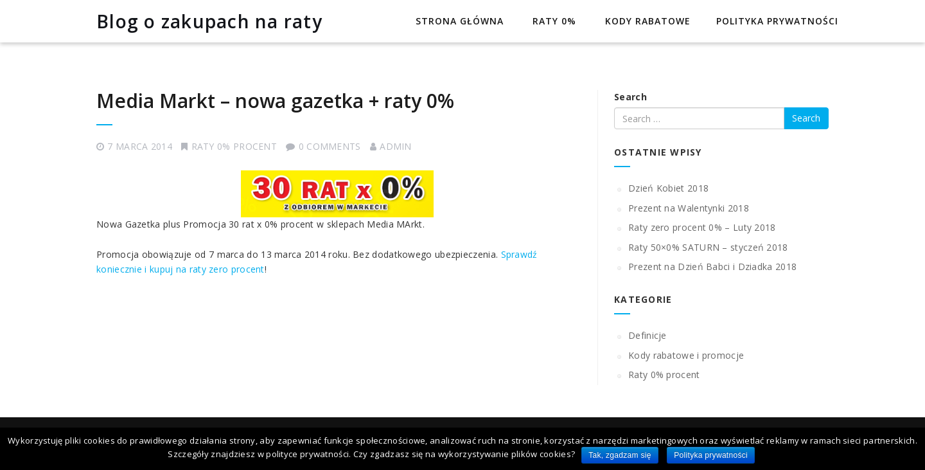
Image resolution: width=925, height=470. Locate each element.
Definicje (647, 335)
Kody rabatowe (646, 21)
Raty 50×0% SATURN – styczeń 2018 (708, 247)
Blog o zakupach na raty (209, 21)
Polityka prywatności (777, 21)
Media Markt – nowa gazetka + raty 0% (275, 100)
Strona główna (458, 21)
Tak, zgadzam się (619, 455)
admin (396, 146)
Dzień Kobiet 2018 (668, 188)
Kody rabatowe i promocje (686, 355)
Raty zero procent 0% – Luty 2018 (702, 227)
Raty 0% (552, 21)
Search (630, 97)
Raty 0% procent (234, 146)
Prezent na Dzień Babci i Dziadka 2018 (712, 266)
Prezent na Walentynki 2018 (688, 208)
